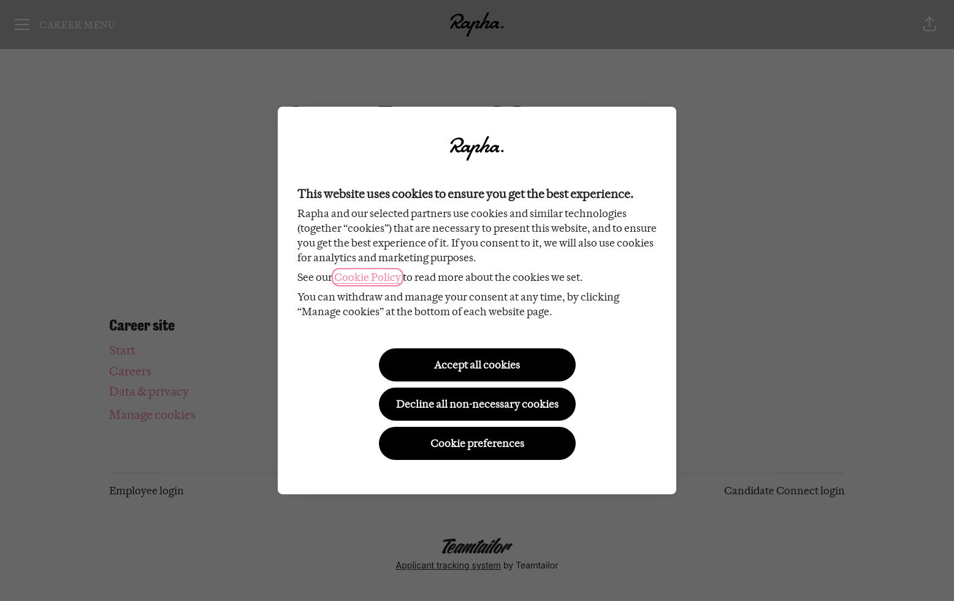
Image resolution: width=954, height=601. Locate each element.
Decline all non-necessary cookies (477, 404)
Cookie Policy (367, 277)
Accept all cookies (477, 365)
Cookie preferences (477, 443)
